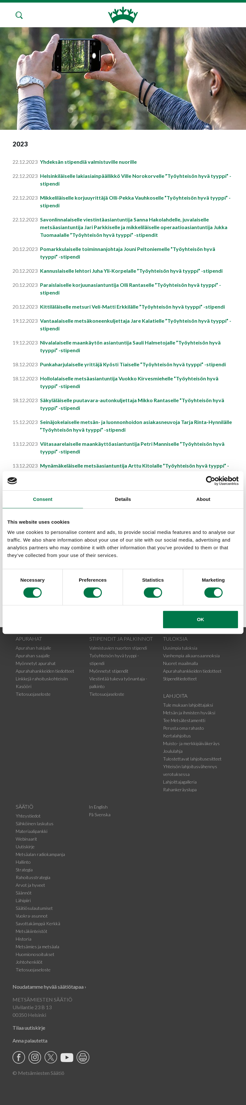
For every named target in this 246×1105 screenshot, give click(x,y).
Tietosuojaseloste (33, 694)
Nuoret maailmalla (180, 663)
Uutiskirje (25, 846)
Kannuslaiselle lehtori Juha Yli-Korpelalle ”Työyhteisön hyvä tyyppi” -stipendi (131, 271)
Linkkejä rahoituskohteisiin (42, 678)
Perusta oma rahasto (183, 728)
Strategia (24, 869)
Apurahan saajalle (33, 655)
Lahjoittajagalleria (180, 782)
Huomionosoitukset (35, 954)
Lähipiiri (23, 900)
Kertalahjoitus (177, 735)
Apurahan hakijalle (33, 648)
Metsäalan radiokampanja (40, 854)
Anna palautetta (29, 1040)
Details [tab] (123, 499)
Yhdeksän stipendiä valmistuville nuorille (88, 162)
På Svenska (100, 814)
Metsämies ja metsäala (37, 946)
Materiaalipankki (31, 831)
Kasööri (23, 686)
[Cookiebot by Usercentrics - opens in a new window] (211, 481)
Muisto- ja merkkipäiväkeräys (191, 743)
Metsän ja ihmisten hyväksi (189, 712)
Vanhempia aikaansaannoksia (191, 655)
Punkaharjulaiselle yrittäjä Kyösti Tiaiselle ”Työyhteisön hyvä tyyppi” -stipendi (133, 364)
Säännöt (24, 892)
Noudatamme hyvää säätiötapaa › (49, 987)
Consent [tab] (43, 499)
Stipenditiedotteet (180, 678)
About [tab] (203, 499)
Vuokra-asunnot (32, 915)
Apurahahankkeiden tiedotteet (45, 671)
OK (200, 619)
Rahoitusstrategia (33, 877)
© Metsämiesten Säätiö (38, 1073)
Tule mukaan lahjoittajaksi (188, 705)
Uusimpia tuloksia (180, 648)
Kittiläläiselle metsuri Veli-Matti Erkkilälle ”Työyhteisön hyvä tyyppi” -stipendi (132, 306)
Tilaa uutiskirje (28, 1028)
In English (98, 807)
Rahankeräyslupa (180, 789)
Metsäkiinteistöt (31, 931)
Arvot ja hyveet (30, 885)
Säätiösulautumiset (34, 908)
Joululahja (173, 751)
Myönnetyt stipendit (108, 671)
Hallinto (23, 862)
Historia (23, 939)
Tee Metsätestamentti (184, 720)
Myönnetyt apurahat (36, 663)
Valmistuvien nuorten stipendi (118, 648)
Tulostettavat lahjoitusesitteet (192, 758)
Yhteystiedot (28, 815)
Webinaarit (26, 839)
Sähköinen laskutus (34, 823)
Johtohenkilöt (29, 962)
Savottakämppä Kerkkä (38, 923)
